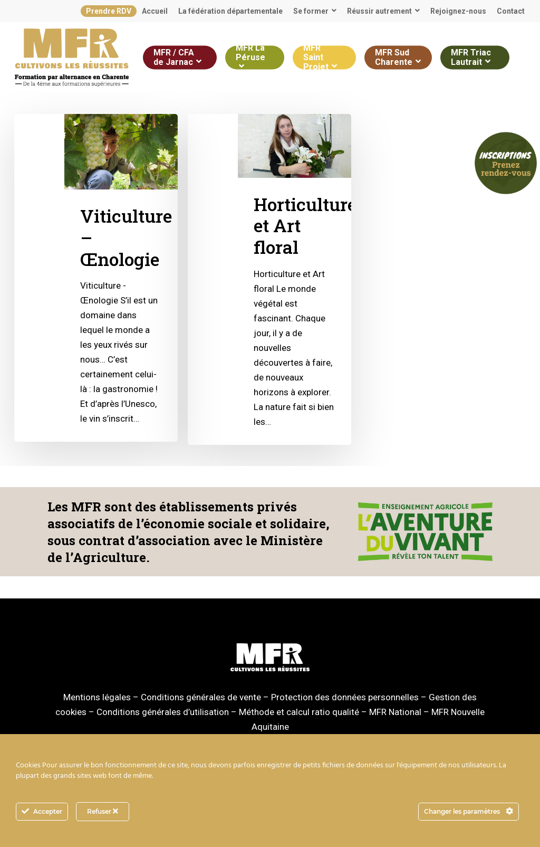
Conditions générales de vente (201, 697)
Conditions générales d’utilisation (163, 712)
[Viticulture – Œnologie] (96, 278)
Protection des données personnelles (345, 697)
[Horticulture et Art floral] (269, 279)
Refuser (102, 811)
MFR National (395, 712)
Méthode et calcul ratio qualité (299, 712)
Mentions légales (97, 697)
